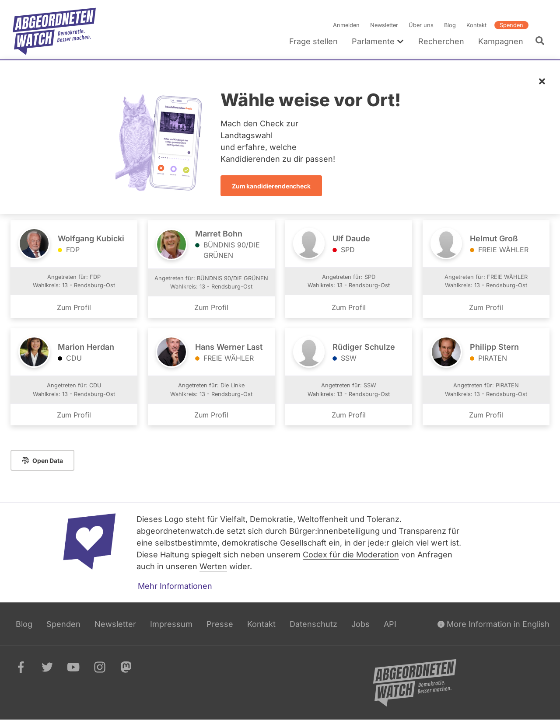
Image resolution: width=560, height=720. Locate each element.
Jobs (360, 624)
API (390, 624)
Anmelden (346, 25)
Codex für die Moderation (351, 554)
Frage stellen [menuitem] (313, 41)
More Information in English (494, 624)
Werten (213, 566)
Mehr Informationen (175, 586)
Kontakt (476, 25)
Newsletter (384, 25)
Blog (450, 25)
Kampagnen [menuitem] (500, 41)
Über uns (421, 25)
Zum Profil (74, 307)
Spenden (511, 25)
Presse (219, 624)
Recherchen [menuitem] (441, 41)
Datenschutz (313, 624)
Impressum (171, 624)
